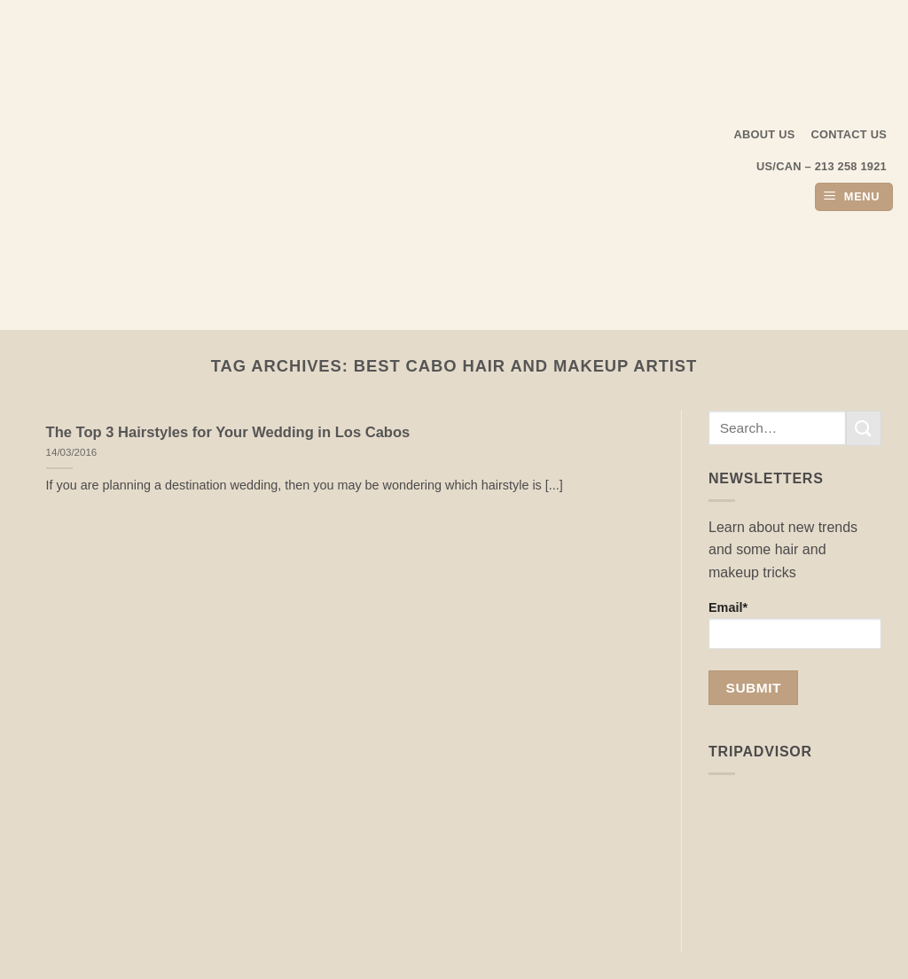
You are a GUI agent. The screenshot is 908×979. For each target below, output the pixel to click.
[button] (854, 197)
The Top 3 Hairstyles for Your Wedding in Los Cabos (228, 432)
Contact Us (849, 134)
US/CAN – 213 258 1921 (821, 166)
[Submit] (863, 428)
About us (764, 134)
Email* (794, 624)
